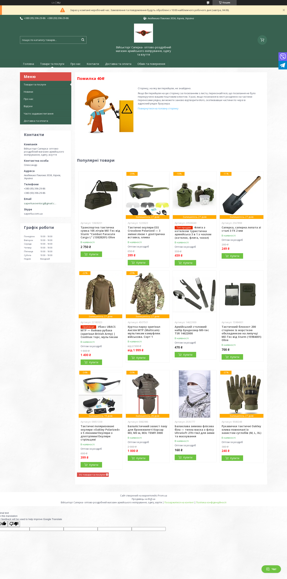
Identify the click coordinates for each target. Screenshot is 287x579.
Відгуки (28, 106)
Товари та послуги (52, 64)
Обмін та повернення (151, 64)
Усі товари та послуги (92, 474)
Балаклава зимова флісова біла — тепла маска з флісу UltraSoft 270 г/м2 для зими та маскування (194, 431)
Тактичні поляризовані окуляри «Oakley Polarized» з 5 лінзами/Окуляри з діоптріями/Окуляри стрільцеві (100, 432)
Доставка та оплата (118, 64)
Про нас (75, 64)
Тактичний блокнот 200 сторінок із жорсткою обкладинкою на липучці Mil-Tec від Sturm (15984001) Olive (241, 333)
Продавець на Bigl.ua (143, 499)
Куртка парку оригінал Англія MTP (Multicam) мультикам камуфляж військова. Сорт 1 (144, 332)
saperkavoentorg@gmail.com (40, 203)
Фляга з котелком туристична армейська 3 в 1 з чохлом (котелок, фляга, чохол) (193, 232)
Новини (28, 91)
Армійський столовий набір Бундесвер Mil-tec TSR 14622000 (192, 330)
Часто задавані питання (38, 113)
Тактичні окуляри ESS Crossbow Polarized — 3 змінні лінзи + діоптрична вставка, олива (146, 232)
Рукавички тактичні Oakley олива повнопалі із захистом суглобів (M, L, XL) (241, 429)
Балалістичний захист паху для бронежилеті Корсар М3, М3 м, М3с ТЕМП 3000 (147, 429)
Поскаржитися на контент (179, 502)
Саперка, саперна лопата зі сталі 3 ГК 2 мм (241, 229)
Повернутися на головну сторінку (158, 108)
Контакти (93, 64)
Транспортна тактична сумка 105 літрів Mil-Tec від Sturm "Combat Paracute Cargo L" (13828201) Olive (100, 232)
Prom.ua (162, 495)
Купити (93, 254)
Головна (28, 64)
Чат (271, 569)
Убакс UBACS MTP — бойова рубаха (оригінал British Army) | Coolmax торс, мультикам (99, 332)
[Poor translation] (14, 524)
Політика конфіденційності (211, 502)
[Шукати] (82, 40)
